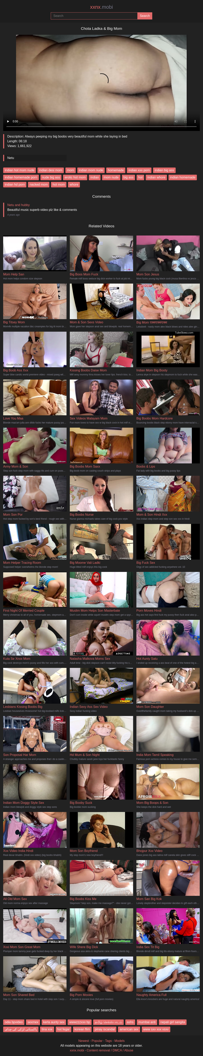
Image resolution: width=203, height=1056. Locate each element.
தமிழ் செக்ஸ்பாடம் (108, 1022)
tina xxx (47, 1029)
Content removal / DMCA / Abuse (110, 1050)
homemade (116, 170)
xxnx (101, 7)
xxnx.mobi (77, 1050)
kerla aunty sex (54, 1022)
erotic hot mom (75, 177)
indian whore (156, 177)
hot (140, 177)
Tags (108, 1040)
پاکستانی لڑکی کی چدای (21, 1029)
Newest (83, 1040)
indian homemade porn (21, 177)
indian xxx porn (139, 170)
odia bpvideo (14, 1022)
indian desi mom (50, 170)
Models (119, 1040)
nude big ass (51, 177)
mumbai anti (147, 1022)
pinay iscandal (105, 1029)
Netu (10, 158)
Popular (97, 1040)
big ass (129, 177)
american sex (129, 1029)
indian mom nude (91, 170)
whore (74, 184)
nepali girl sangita (172, 1022)
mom (70, 170)
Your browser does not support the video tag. (101, 81)
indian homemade (182, 177)
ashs (130, 1022)
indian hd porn (15, 184)
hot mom (59, 184)
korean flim (82, 1029)
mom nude (111, 177)
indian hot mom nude (19, 170)
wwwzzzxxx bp (79, 1022)
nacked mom (39, 184)
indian (94, 177)
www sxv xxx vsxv (156, 1029)
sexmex (33, 1022)
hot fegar (63, 1029)
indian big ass (164, 170)
